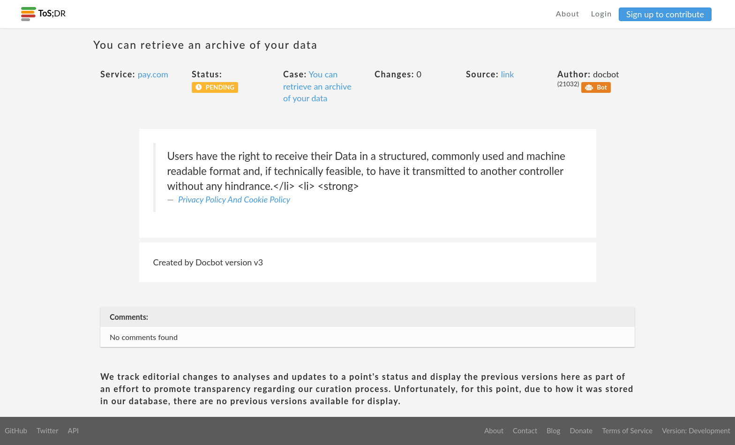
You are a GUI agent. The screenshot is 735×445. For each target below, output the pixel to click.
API (73, 430)
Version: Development (696, 430)
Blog (553, 430)
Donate (581, 430)
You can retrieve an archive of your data (317, 86)
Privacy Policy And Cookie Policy (234, 199)
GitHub (16, 430)
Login (601, 13)
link (507, 74)
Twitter (48, 430)
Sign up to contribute (665, 14)
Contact (525, 430)
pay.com (153, 74)
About (568, 13)
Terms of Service (627, 430)
